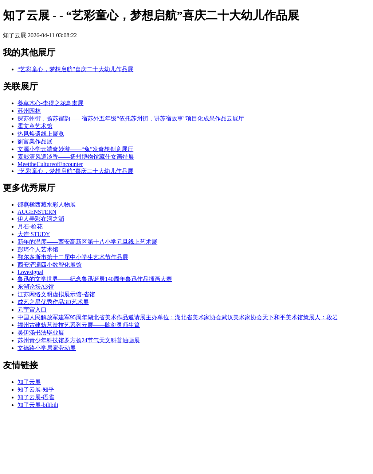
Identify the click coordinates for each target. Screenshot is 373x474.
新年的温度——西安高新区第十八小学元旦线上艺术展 (87, 242)
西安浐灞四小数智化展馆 (49, 265)
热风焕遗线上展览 (40, 134)
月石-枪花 (30, 226)
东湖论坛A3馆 (35, 287)
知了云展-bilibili (37, 405)
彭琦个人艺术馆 (37, 249)
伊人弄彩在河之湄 (40, 219)
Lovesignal (30, 272)
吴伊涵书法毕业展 (40, 333)
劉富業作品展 (34, 141)
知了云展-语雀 (35, 397)
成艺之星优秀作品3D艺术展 (53, 302)
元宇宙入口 (32, 310)
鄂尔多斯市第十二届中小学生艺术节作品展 (72, 257)
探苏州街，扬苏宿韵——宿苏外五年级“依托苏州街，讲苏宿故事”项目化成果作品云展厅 (130, 118)
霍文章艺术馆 (34, 126)
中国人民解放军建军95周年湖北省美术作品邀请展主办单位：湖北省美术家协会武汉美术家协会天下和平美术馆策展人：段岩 (177, 317)
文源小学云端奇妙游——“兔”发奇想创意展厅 (75, 149)
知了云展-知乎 (35, 389)
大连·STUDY (33, 234)
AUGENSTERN (36, 212)
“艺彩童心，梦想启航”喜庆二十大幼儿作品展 (75, 69)
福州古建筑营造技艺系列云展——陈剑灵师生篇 (78, 325)
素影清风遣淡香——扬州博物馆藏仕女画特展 (75, 157)
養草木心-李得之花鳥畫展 (50, 103)
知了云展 (29, 382)
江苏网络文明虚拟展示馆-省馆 (56, 294)
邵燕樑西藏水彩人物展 (46, 204)
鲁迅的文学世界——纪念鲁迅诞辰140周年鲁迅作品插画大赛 (94, 279)
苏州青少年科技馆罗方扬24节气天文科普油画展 (78, 340)
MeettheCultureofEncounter (50, 164)
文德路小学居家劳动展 (46, 348)
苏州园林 (29, 111)
